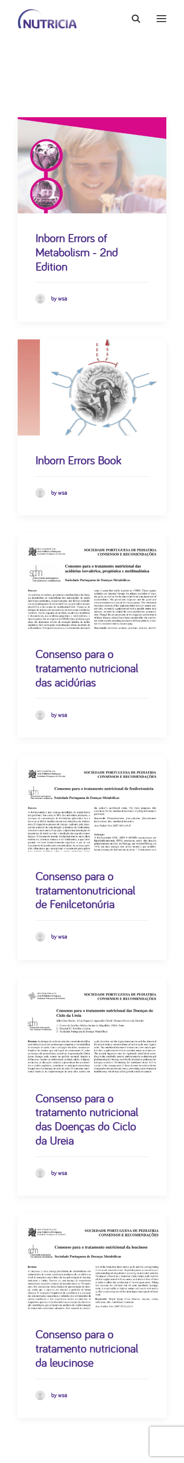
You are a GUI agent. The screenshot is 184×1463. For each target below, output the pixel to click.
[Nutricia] (47, 18)
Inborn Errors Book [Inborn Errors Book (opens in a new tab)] (78, 460)
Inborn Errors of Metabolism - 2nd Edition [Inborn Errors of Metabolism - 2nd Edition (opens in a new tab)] (76, 252)
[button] (161, 18)
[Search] (131, 18)
